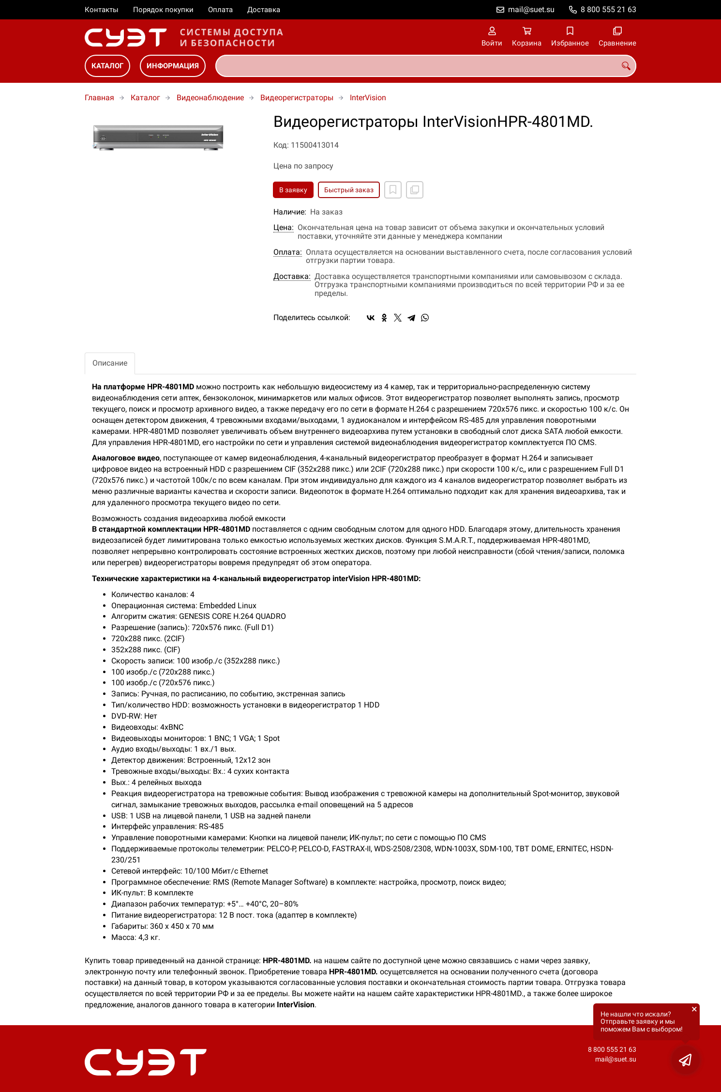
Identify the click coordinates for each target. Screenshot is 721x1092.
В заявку (293, 190)
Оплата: (287, 252)
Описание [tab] (109, 363)
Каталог (107, 66)
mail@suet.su (531, 9)
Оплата (220, 9)
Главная (99, 97)
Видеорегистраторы (296, 97)
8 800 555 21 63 (608, 9)
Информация (173, 66)
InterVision (368, 97)
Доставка (263, 9)
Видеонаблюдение (210, 97)
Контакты (102, 9)
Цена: (283, 227)
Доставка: (292, 276)
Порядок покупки (163, 9)
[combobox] (425, 66)
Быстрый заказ (349, 190)
